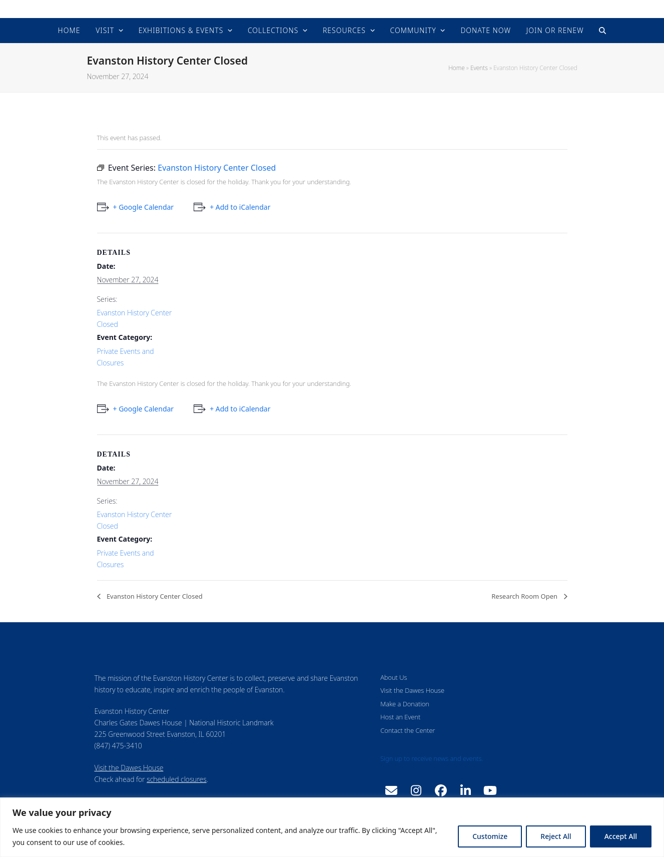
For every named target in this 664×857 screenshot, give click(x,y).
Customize (489, 836)
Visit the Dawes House (129, 767)
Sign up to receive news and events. (431, 758)
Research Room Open (525, 596)
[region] (332, 827)
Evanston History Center (332, 9)
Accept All (620, 836)
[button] (602, 30)
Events (479, 68)
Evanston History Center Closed (154, 596)
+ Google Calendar (143, 207)
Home (456, 68)
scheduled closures (176, 779)
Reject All (555, 836)
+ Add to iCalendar (240, 207)
